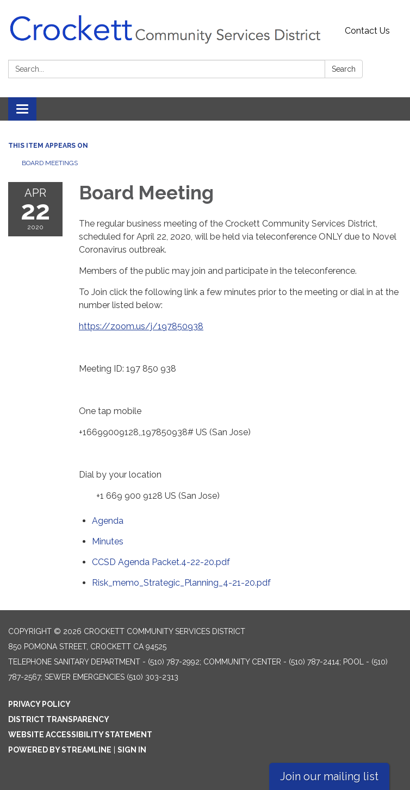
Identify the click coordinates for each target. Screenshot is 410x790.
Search (344, 69)
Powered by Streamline (59, 749)
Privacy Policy (39, 704)
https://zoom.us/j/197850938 (141, 326)
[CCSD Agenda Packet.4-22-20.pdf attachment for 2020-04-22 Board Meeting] (161, 562)
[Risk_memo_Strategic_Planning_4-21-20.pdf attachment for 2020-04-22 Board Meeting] (181, 583)
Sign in (131, 749)
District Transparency (58, 719)
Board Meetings (50, 163)
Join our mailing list (329, 776)
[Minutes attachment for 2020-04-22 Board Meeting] (107, 541)
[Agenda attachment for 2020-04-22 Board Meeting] (107, 521)
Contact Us (367, 31)
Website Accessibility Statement (80, 734)
